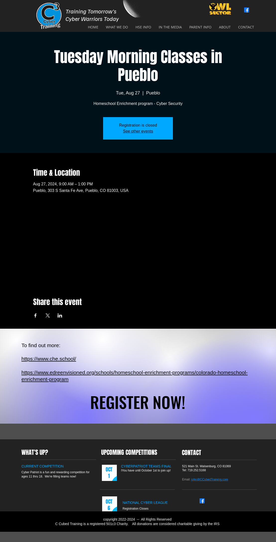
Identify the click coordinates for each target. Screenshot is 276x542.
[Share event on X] (47, 315)
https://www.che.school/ (48, 359)
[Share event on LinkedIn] (60, 315)
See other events (138, 131)
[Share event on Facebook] (35, 315)
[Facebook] (246, 9)
